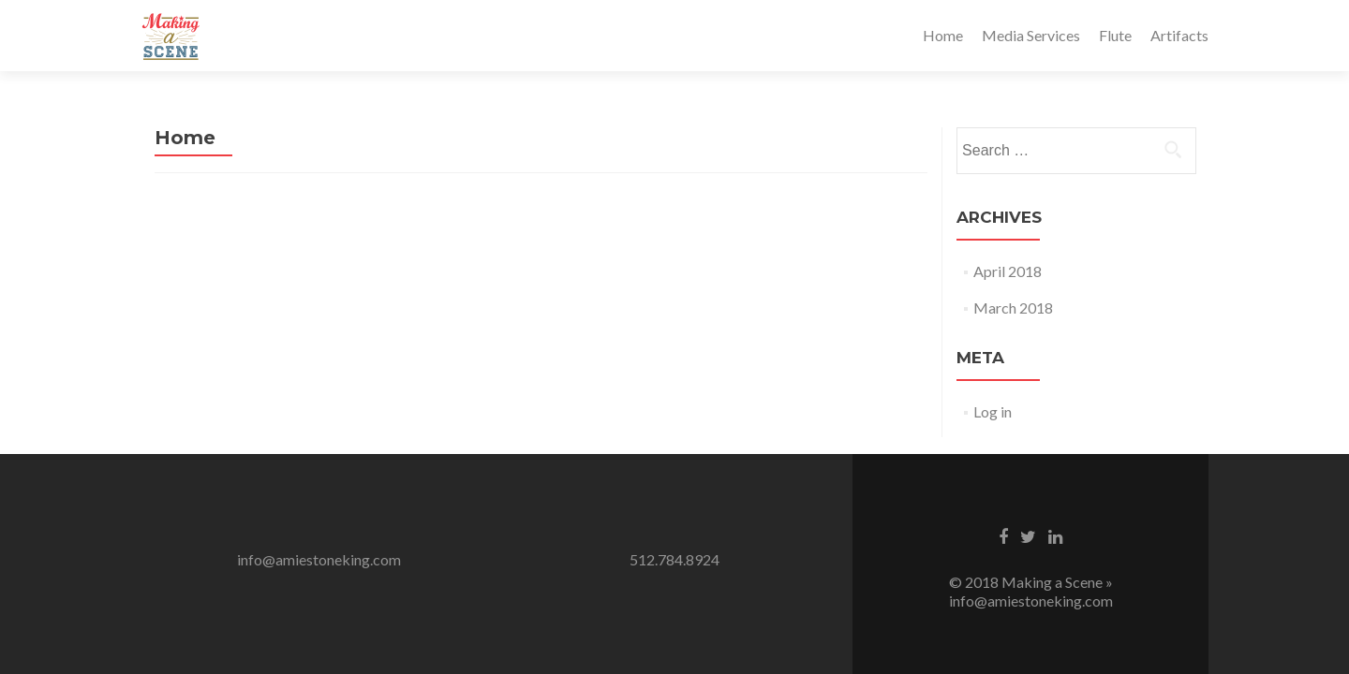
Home (943, 35)
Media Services (1031, 35)
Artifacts (1179, 35)
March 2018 (1013, 307)
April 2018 (1007, 271)
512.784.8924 (674, 559)
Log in (992, 411)
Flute (1115, 35)
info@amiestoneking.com (319, 559)
